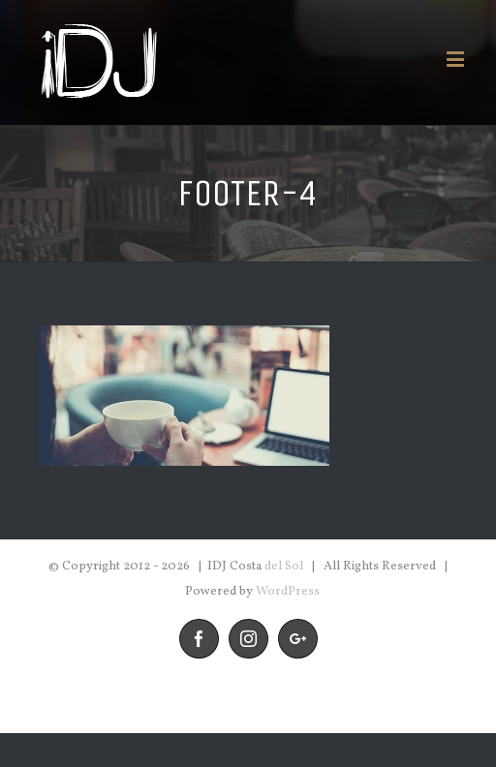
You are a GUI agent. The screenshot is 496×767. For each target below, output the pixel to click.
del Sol (283, 566)
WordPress (288, 591)
